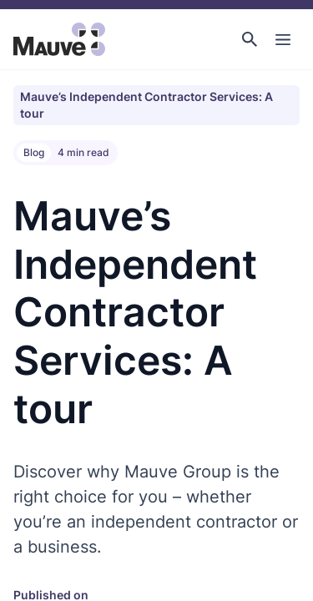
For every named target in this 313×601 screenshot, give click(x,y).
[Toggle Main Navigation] (283, 39)
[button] (249, 39)
